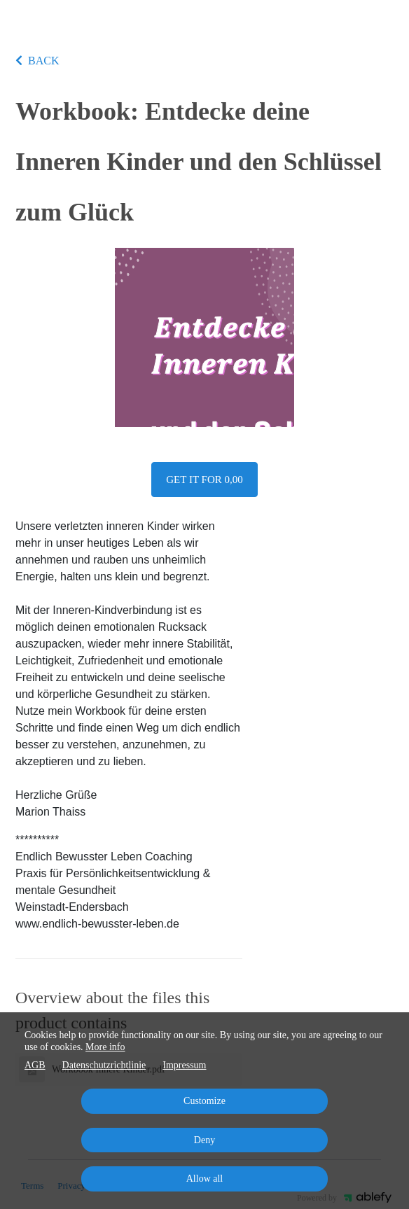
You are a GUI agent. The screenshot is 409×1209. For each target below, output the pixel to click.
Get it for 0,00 (204, 479)
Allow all (204, 1178)
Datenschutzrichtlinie (104, 1065)
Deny (204, 1140)
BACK (37, 61)
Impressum (184, 1065)
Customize (204, 1101)
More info (105, 1047)
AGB (35, 1065)
